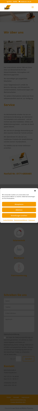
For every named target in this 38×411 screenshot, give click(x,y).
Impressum (31, 220)
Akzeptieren (19, 204)
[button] (35, 191)
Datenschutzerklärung (20, 220)
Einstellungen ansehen (19, 215)
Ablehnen (19, 210)
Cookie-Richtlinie (8, 220)
